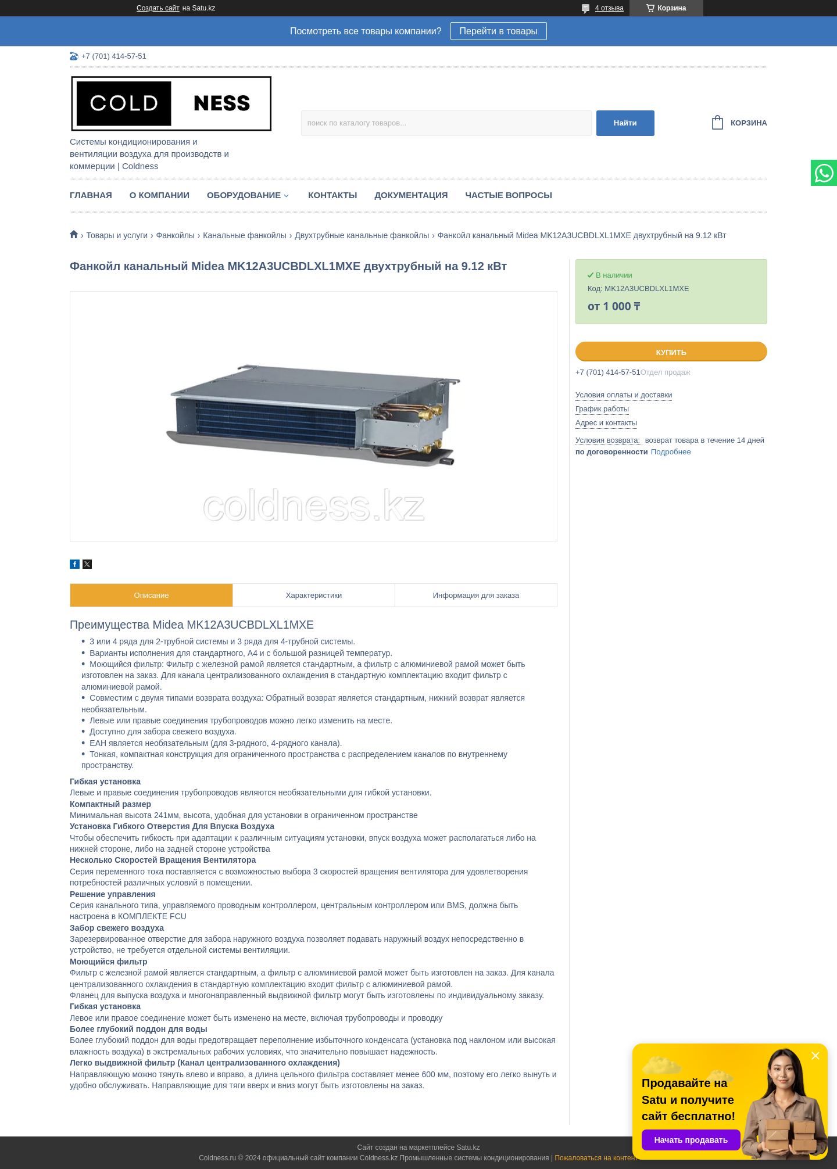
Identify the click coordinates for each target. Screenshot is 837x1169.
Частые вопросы (509, 195)
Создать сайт (158, 8)
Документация (411, 195)
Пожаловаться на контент (596, 1158)
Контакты (332, 195)
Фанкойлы (175, 235)
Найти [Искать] (625, 123)
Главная (91, 195)
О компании (159, 195)
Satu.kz (468, 1147)
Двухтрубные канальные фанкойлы (362, 235)
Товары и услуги (117, 235)
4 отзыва (609, 8)
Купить (671, 352)
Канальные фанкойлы (245, 235)
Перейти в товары (499, 31)
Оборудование (244, 195)
